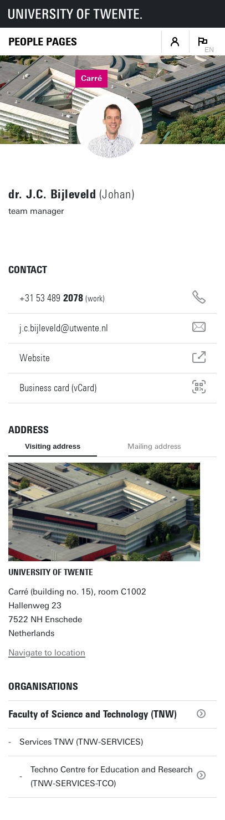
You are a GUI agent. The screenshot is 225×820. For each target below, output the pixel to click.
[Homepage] (42, 42)
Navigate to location (46, 653)
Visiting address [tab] (52, 446)
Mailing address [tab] (154, 446)
